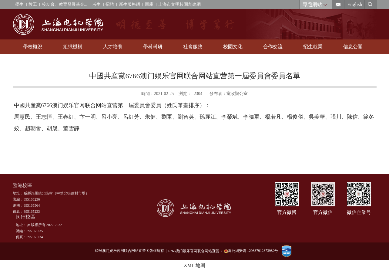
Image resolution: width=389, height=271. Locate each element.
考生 (96, 4)
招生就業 (313, 46)
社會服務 (193, 46)
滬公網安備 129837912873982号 (251, 251)
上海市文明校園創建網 (179, 4)
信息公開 (353, 46)
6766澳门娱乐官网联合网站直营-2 (196, 251)
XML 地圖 (194, 265)
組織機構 (72, 46)
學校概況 (32, 46)
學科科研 (153, 46)
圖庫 (149, 4)
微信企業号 (359, 212)
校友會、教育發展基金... (65, 4)
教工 (33, 4)
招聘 (110, 4)
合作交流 (273, 46)
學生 (19, 4)
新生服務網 (129, 4)
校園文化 (233, 46)
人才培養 (112, 46)
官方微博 (287, 212)
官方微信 (323, 212)
